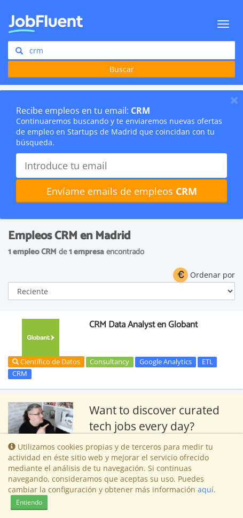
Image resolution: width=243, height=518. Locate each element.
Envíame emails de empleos (121, 191)
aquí (206, 489)
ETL (207, 361)
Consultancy (109, 361)
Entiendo (29, 502)
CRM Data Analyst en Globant (143, 324)
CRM (19, 374)
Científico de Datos (46, 361)
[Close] (234, 99)
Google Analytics (165, 361)
